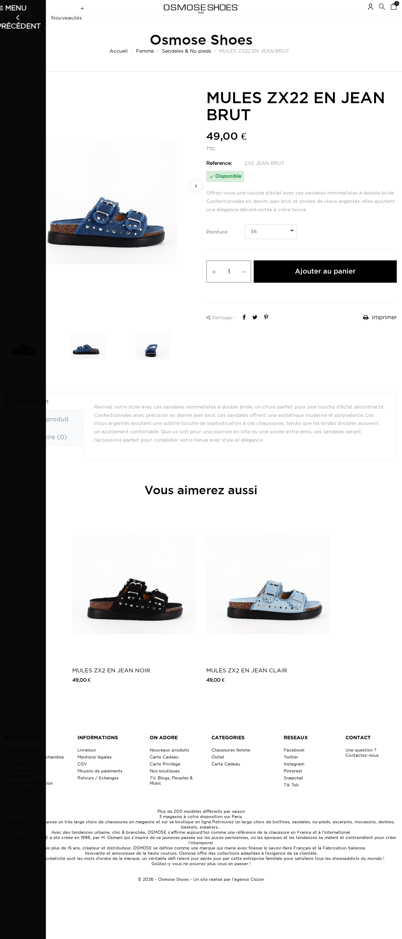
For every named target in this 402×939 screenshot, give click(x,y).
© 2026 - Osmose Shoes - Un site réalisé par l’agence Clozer (201, 893)
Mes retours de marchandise (34, 770)
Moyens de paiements (99, 784)
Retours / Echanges (98, 791)
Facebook (294, 763)
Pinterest (293, 784)
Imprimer (380, 331)
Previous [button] (5, 199)
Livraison (86, 763)
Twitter (291, 770)
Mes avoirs (16, 777)
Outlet (217, 770)
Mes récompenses (23, 803)
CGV (82, 777)
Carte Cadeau (164, 770)
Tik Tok (291, 798)
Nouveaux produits (169, 763)
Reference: (219, 177)
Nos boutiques (165, 784)
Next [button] (196, 199)
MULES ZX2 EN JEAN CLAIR (246, 684)
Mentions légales (94, 770)
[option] (100, 216)
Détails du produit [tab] (41, 432)
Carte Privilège (165, 777)
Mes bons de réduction (29, 796)
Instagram (294, 777)
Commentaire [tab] (40, 450)
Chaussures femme (230, 763)
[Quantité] (229, 285)
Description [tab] (31, 414)
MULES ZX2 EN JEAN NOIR (111, 684)
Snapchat (293, 791)
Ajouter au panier (325, 285)
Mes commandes (22, 763)
